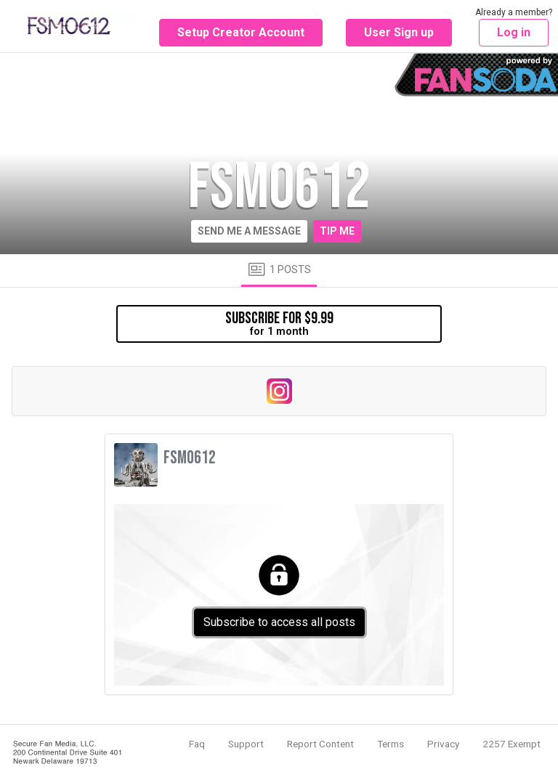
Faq (197, 743)
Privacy (443, 743)
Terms (390, 743)
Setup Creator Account (240, 32)
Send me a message (249, 231)
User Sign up (399, 32)
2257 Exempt (511, 743)
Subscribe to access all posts (279, 622)
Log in (513, 32)
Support (246, 743)
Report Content (320, 743)
